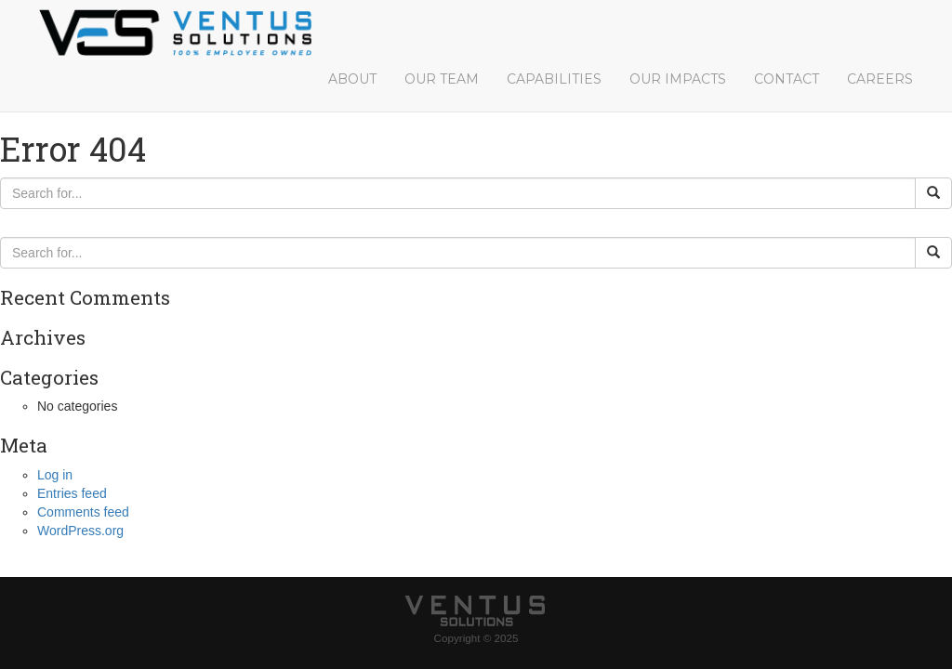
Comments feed (83, 512)
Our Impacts (677, 79)
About (352, 79)
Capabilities (554, 79)
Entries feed (72, 493)
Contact (786, 79)
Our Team (441, 79)
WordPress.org (80, 530)
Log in (55, 474)
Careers (880, 79)
